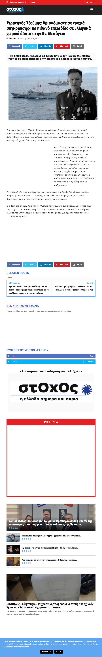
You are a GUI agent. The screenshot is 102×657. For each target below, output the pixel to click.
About (33, 2)
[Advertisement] (30, 164)
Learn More (46, 652)
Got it (58, 652)
